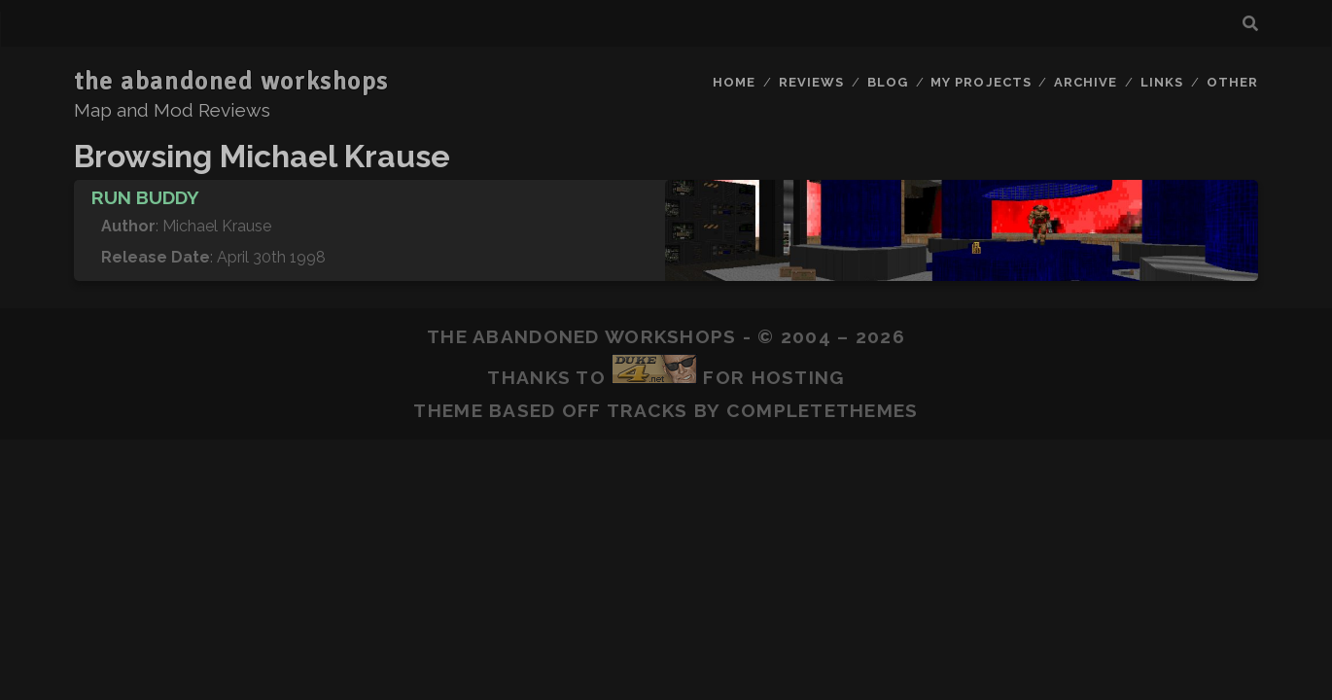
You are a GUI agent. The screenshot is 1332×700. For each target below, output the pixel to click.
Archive (1085, 82)
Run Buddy (145, 197)
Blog (887, 82)
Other (1232, 82)
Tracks (647, 410)
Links (1161, 82)
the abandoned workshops (231, 81)
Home (734, 82)
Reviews (811, 82)
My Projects (980, 82)
